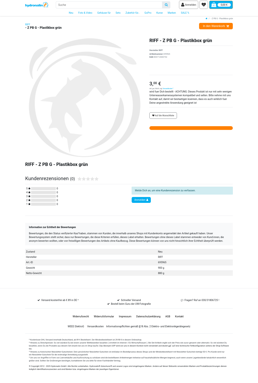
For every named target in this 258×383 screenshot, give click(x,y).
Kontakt (179, 317)
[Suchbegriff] (109, 5)
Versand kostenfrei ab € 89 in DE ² (59, 301)
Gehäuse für (104, 13)
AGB (167, 317)
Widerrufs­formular (104, 317)
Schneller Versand (131, 301)
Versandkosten (168, 90)
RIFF (27, 25)
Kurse (159, 13)
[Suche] (166, 5)
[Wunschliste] (203, 5)
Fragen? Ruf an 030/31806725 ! (202, 301)
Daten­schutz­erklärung (148, 317)
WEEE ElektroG (76, 327)
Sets (118, 13)
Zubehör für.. (132, 13)
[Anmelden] (188, 5)
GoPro (147, 13)
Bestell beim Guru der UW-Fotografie (131, 304)
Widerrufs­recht (81, 317)
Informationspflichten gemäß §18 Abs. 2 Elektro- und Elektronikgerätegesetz (148, 327)
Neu (71, 13)
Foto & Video (85, 13)
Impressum (125, 317)
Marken (172, 13)
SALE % (185, 13)
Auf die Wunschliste (163, 116)
